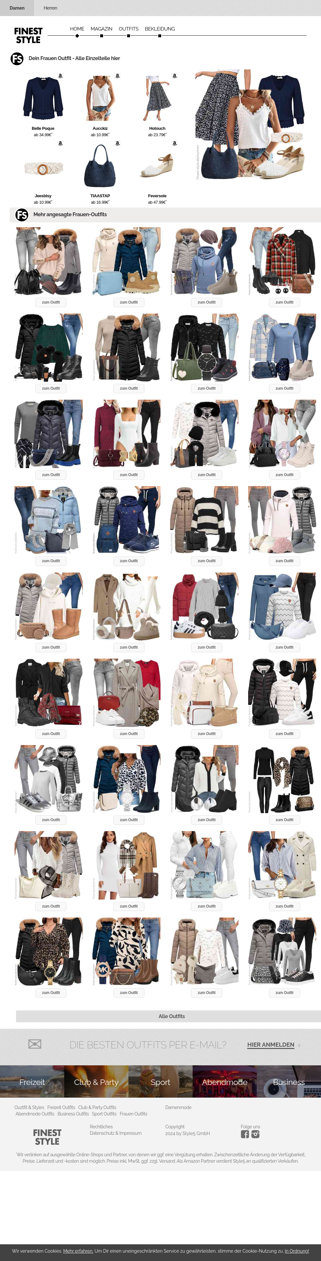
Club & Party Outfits (97, 1107)
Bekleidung (160, 29)
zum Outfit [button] (51, 302)
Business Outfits (73, 1113)
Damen (17, 8)
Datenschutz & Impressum (116, 1133)
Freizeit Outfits (61, 1107)
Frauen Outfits (133, 1113)
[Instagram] (246, 1136)
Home (77, 29)
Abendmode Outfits (35, 1113)
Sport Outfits (104, 1113)
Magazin (101, 29)
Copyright (175, 1126)
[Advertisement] (160, 1216)
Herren (50, 8)
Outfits (128, 29)
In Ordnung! (297, 1251)
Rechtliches (101, 1126)
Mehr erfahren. (78, 1251)
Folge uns (250, 1126)
